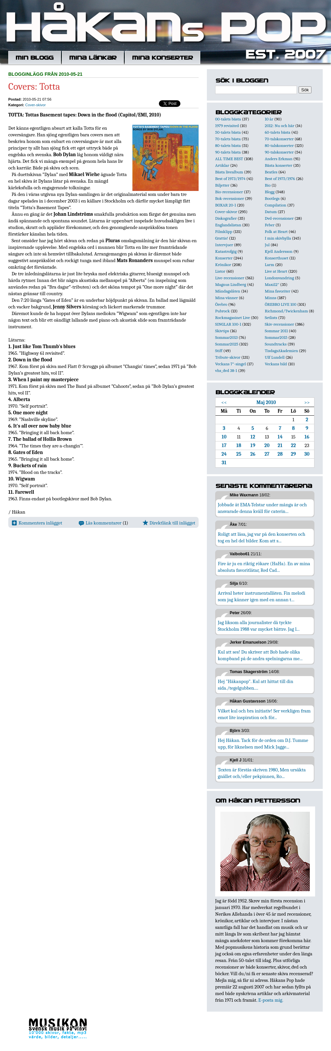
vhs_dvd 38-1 (226, 370)
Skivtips (222, 330)
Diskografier (226, 218)
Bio (267, 185)
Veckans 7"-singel (230, 363)
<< (224, 402)
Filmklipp (223, 231)
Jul (267, 244)
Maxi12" (272, 284)
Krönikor (223, 264)
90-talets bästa (228, 152)
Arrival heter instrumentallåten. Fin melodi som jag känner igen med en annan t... (261, 596)
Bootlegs (272, 198)
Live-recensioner (229, 277)
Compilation (275, 205)
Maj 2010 (266, 402)
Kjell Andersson (279, 251)
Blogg (269, 191)
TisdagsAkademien (281, 350)
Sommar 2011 (276, 330)
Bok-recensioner (229, 198)
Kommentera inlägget (37, 523)
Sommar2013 (226, 337)
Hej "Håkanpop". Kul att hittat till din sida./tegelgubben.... (255, 684)
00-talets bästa (228, 118)
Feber (269, 224)
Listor (220, 271)
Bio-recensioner (229, 191)
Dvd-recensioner (279, 218)
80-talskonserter (279, 145)
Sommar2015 (276, 337)
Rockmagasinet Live (232, 317)
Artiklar (222, 165)
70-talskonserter (279, 138)
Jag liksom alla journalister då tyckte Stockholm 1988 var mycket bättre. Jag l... (259, 625)
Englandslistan (228, 224)
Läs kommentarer (100, 523)
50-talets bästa (228, 132)
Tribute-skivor (227, 357)
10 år (269, 118)
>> (307, 402)
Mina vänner (226, 297)
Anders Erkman (278, 158)
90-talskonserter (279, 152)
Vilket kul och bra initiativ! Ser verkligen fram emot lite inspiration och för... (264, 714)
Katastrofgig (226, 251)
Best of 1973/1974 (230, 178)
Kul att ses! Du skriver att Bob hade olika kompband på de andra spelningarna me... (260, 655)
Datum (271, 211)
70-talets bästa (228, 138)
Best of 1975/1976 (280, 178)
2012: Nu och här (279, 125)
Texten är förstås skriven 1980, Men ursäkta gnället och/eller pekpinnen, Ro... (262, 773)
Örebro (221, 304)
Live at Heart (276, 271)
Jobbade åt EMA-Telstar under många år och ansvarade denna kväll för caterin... (262, 508)
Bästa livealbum (229, 171)
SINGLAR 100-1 (228, 324)
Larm (269, 264)
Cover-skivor (35, 105)
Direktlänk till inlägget (169, 523)
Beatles (271, 171)
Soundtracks (276, 344)
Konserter (223, 257)
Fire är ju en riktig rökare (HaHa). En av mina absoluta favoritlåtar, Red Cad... (264, 567)
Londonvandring (279, 277)
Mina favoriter (277, 291)
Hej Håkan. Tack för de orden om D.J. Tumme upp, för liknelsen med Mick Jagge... (263, 743)
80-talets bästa (228, 145)
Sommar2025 (226, 344)
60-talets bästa (277, 132)
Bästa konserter (278, 165)
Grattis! (221, 238)
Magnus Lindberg (230, 284)
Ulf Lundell (275, 357)
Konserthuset (276, 257)
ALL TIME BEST (229, 158)
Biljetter (222, 185)
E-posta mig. (270, 1000)
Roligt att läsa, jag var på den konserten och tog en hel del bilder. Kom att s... (261, 537)
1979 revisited (227, 125)
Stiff (218, 350)
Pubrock (222, 310)
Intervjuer (224, 244)
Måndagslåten (227, 291)
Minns (270, 297)
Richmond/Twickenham (286, 310)
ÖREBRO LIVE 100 (280, 304)
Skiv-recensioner (279, 324)
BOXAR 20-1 (225, 205)
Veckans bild (276, 363)
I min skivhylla (278, 238)
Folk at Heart (276, 231)
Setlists (271, 317)
